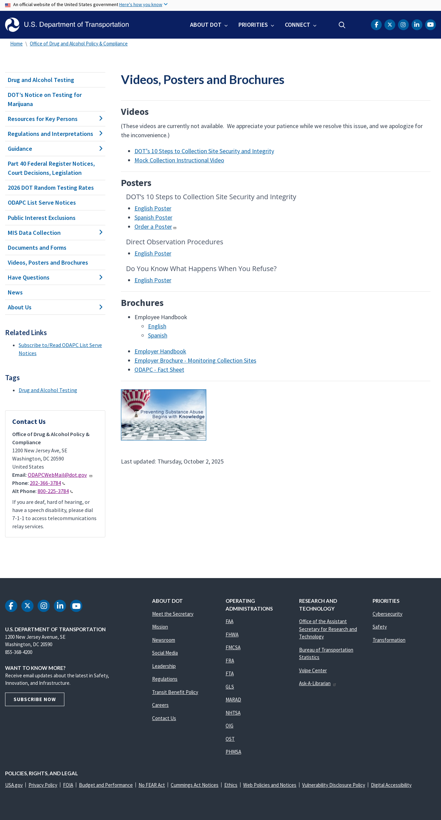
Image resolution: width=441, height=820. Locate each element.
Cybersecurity (387, 614)
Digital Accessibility (391, 785)
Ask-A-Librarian (318, 683)
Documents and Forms (37, 247)
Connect (297, 24)
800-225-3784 (55, 491)
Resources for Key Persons (55, 119)
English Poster (152, 208)
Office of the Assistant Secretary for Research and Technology (328, 629)
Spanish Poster (153, 217)
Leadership (164, 666)
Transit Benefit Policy (175, 692)
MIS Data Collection (55, 233)
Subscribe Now (35, 699)
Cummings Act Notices (194, 785)
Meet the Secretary (172, 614)
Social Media (165, 653)
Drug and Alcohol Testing (41, 80)
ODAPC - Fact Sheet (159, 369)
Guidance (55, 148)
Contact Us (164, 718)
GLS (230, 686)
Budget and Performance (106, 785)
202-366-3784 (47, 482)
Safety (380, 626)
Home (16, 43)
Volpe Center (313, 670)
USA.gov (14, 785)
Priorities (253, 24)
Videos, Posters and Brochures (48, 262)
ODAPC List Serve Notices (42, 202)
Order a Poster (155, 226)
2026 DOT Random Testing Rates (51, 187)
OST (230, 739)
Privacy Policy (42, 785)
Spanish (157, 335)
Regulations (164, 679)
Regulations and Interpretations (55, 134)
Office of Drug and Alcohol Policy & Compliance (79, 43)
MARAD (233, 699)
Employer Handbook (160, 351)
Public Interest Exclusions (42, 218)
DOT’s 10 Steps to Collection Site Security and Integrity (204, 151)
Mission (160, 626)
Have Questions (55, 277)
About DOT (206, 24)
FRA (230, 660)
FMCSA (233, 647)
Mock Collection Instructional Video (179, 160)
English (157, 326)
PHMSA (233, 752)
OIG (229, 725)
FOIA (68, 785)
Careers (160, 705)
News (15, 292)
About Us (55, 307)
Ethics (230, 785)
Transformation (389, 640)
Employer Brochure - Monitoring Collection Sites (195, 360)
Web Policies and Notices (269, 785)
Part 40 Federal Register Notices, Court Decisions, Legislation (51, 168)
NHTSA (233, 713)
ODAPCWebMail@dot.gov (60, 474)
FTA (230, 673)
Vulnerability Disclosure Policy (333, 785)
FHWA (232, 634)
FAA (229, 621)
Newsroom (163, 640)
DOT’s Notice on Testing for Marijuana (45, 99)
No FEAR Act (152, 785)
